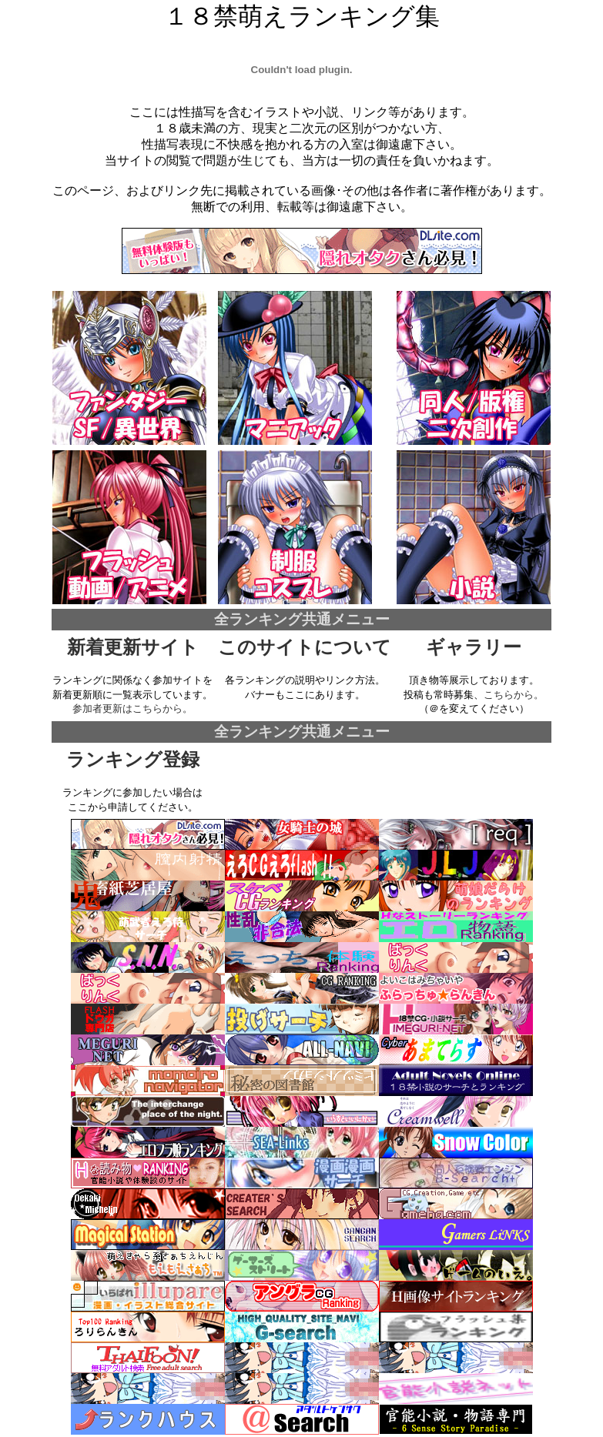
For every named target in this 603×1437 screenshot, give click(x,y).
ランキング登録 (132, 760)
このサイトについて (304, 647)
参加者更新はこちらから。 (132, 708)
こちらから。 (514, 694)
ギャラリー (473, 647)
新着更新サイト (133, 647)
